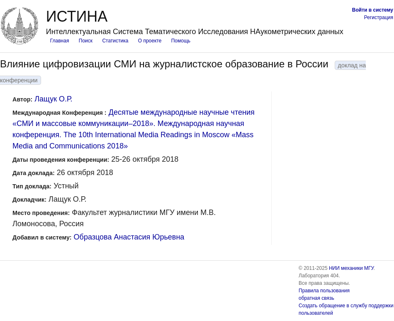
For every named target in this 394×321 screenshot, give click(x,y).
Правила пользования (324, 291)
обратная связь (316, 298)
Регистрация (378, 17)
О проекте (150, 41)
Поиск (85, 41)
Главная (59, 41)
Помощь (180, 41)
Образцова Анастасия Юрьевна (129, 237)
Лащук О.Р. (53, 99)
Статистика (115, 41)
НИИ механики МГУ (351, 268)
